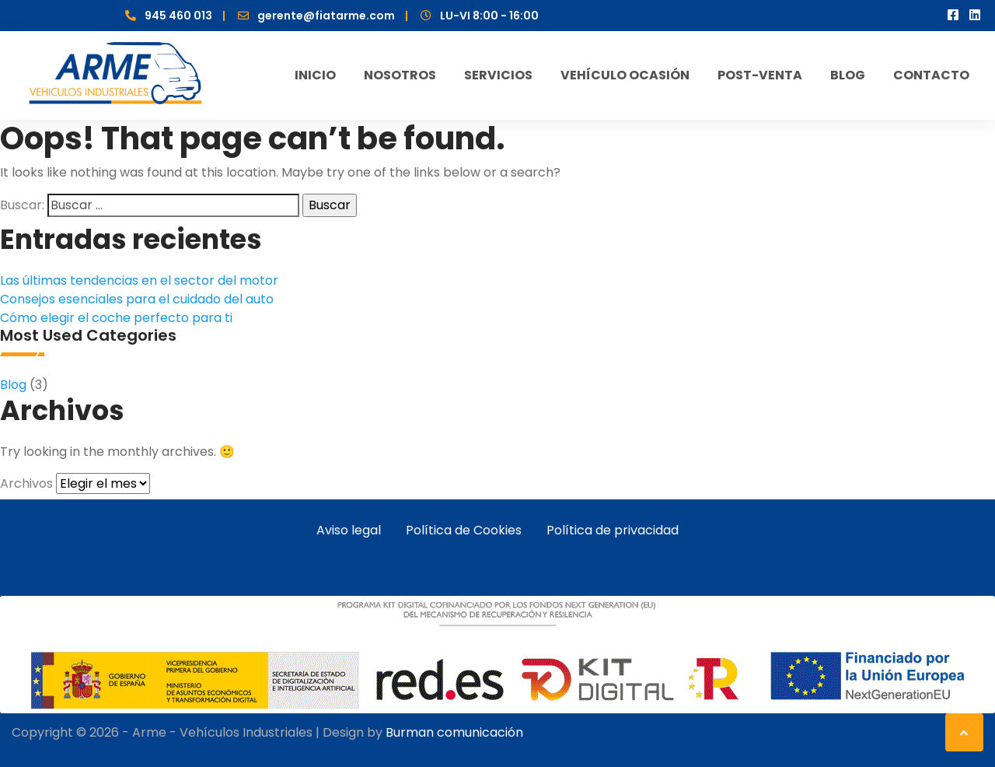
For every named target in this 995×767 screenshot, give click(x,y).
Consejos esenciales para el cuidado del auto (137, 299)
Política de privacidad (612, 530)
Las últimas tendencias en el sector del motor (139, 280)
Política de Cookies (464, 530)
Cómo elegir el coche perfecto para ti (116, 318)
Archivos (26, 483)
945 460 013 (178, 15)
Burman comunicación (454, 732)
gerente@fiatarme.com (326, 15)
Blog (13, 385)
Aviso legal (348, 530)
